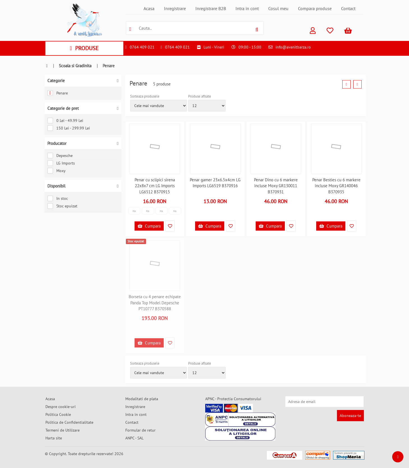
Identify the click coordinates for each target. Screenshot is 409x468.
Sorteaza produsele (145, 96)
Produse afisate (199, 96)
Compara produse (315, 8)
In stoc (57, 198)
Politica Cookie (58, 414)
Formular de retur (140, 430)
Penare (57, 93)
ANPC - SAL (134, 438)
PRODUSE (84, 48)
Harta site (53, 438)
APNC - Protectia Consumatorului (233, 398)
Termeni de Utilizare (62, 430)
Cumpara (149, 226)
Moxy (56, 170)
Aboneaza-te (350, 415)
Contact (348, 8)
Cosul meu (278, 8)
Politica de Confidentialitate (69, 422)
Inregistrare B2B (210, 8)
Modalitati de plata (141, 398)
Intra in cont (247, 8)
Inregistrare (175, 8)
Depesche (60, 155)
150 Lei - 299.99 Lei (68, 128)
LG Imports (61, 163)
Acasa (149, 8)
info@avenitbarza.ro (293, 47)
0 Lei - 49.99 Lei (65, 120)
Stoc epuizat (62, 206)
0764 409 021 (142, 47)
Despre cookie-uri (60, 406)
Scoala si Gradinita (75, 65)
